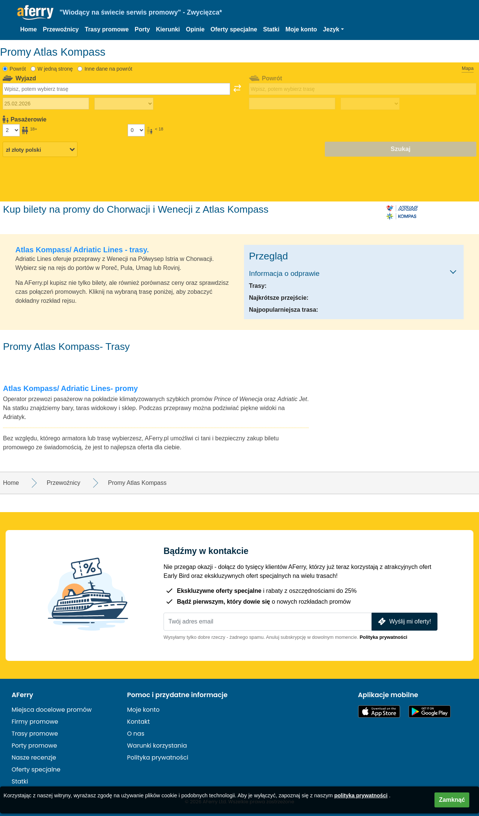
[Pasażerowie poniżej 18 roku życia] (136, 130)
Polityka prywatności (383, 637)
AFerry (22, 694)
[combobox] (116, 89)
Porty (142, 29)
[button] (333, 29)
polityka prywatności (360, 795)
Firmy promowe (35, 721)
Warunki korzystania (157, 745)
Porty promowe (34, 745)
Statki (271, 29)
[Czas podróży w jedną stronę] (123, 104)
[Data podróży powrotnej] (292, 104)
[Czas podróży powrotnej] (370, 104)
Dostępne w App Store (379, 711)
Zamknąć (452, 800)
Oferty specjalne (234, 29)
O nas (135, 733)
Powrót (18, 69)
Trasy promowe (106, 29)
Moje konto (301, 29)
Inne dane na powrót (108, 69)
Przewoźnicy (61, 29)
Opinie (195, 29)
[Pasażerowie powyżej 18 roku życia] (11, 130)
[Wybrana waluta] (40, 149)
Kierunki (168, 29)
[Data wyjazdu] (46, 104)
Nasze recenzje (34, 757)
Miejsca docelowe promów (52, 709)
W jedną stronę (55, 69)
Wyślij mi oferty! (403, 621)
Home (28, 29)
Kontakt (138, 721)
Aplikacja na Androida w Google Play (430, 711)
